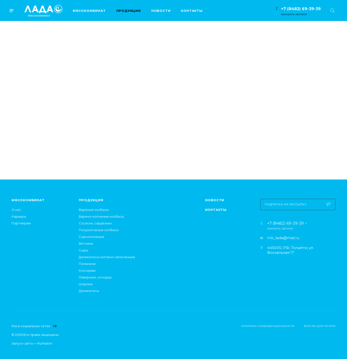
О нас (16, 210)
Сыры (83, 250)
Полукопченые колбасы (99, 230)
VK (55, 326)
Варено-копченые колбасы (101, 216)
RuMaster (44, 343)
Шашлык (86, 284)
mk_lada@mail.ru (283, 237)
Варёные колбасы (94, 210)
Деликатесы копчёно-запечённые (107, 257)
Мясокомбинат (28, 200)
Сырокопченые (91, 237)
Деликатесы (89, 291)
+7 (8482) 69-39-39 (301, 9)
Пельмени (87, 264)
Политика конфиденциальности (267, 326)
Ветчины (86, 243)
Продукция (91, 200)
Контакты (216, 210)
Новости (214, 200)
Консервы (87, 270)
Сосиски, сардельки (95, 223)
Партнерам (21, 223)
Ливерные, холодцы (95, 277)
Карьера (19, 216)
